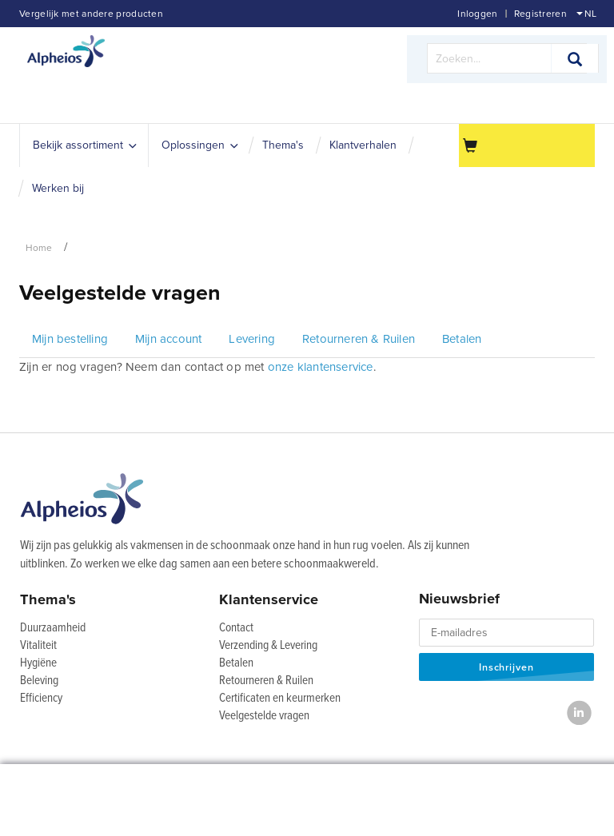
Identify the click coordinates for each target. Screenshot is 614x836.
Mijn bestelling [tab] (70, 339)
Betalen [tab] (461, 339)
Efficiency (41, 699)
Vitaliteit (38, 646)
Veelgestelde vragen (264, 716)
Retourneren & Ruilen (266, 681)
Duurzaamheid (53, 628)
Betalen (236, 663)
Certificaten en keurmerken (280, 699)
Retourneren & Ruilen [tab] (358, 339)
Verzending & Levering (268, 646)
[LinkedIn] (579, 712)
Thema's (48, 599)
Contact (236, 628)
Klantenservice (268, 599)
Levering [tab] (252, 339)
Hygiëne (38, 663)
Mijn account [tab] (168, 339)
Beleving (39, 681)
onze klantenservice (320, 367)
